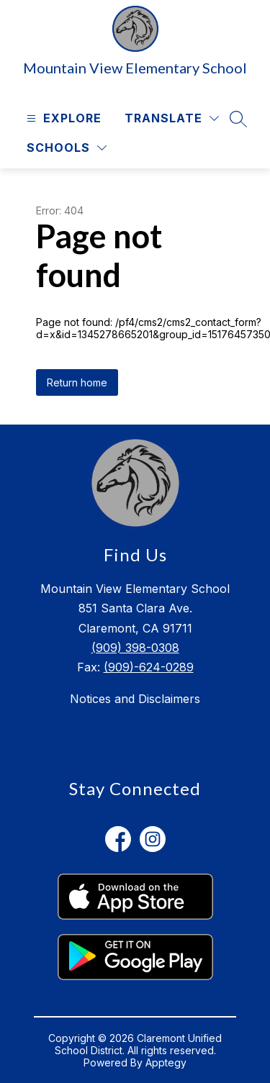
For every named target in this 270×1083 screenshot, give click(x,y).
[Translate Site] (171, 118)
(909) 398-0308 (135, 647)
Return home (77, 382)
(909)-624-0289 (149, 667)
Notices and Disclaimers (135, 699)
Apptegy (165, 1062)
